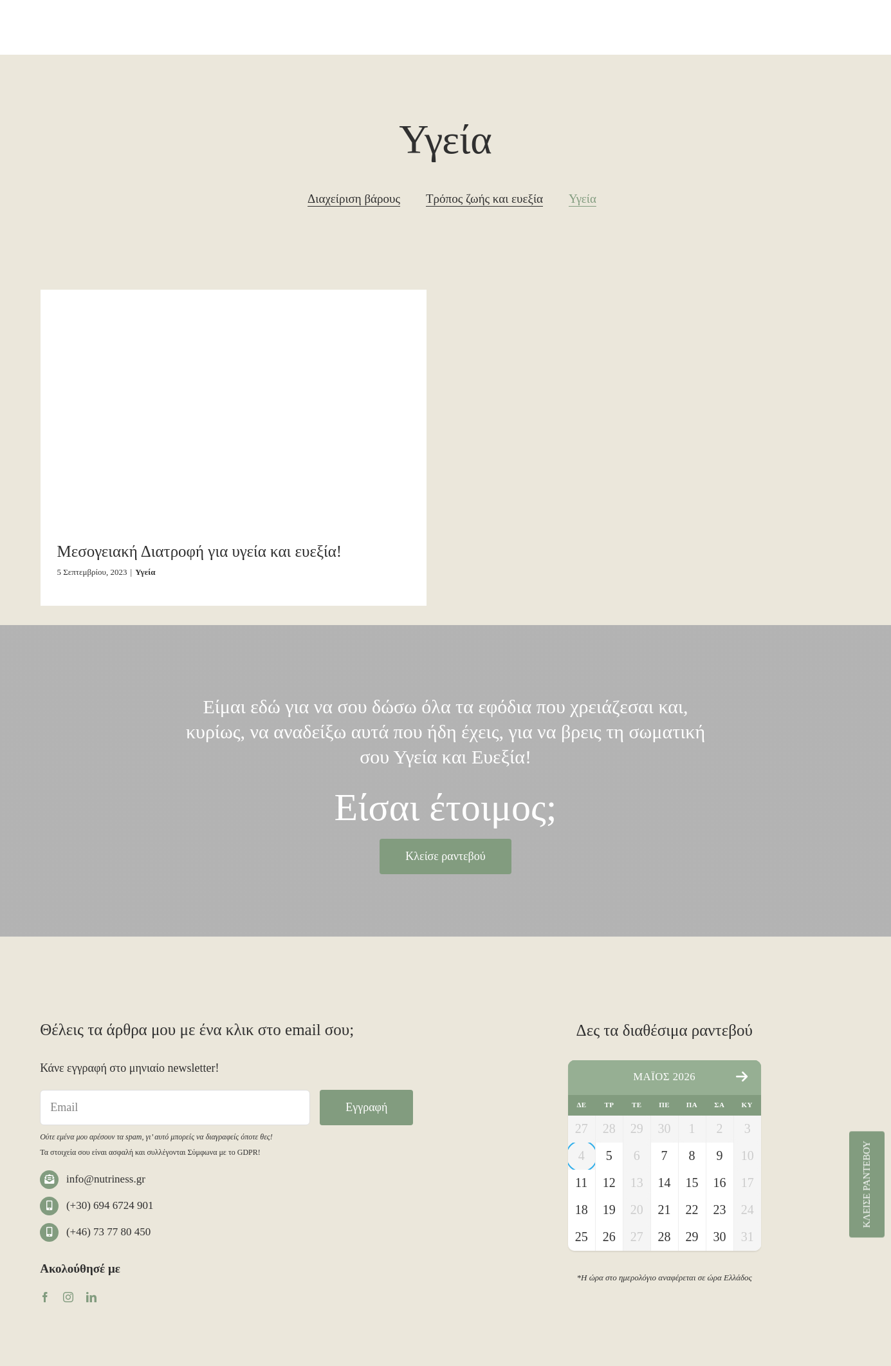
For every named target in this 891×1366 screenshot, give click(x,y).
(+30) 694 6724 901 (110, 1205)
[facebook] (45, 1297)
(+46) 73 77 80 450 (108, 1232)
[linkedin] (91, 1297)
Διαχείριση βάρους (354, 198)
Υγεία (145, 572)
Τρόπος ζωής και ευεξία (484, 198)
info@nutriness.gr (105, 1179)
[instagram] (68, 1297)
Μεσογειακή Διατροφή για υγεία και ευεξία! (199, 551)
